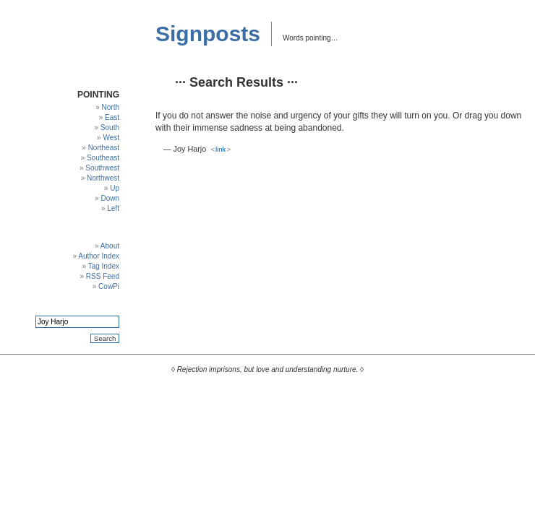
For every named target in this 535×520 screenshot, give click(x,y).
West (111, 138)
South (109, 127)
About (109, 246)
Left (113, 208)
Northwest (103, 178)
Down (109, 198)
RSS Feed (102, 276)
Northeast (103, 148)
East (112, 117)
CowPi (108, 286)
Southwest (102, 168)
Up (114, 188)
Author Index (98, 256)
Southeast (103, 158)
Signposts (207, 34)
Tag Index (103, 266)
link (220, 149)
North (110, 107)
